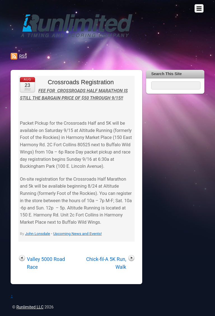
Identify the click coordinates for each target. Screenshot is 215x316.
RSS (23, 56)
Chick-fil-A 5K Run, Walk (106, 263)
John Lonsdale (37, 233)
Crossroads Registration (81, 82)
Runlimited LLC (29, 307)
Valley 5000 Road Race (46, 263)
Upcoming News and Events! (77, 233)
